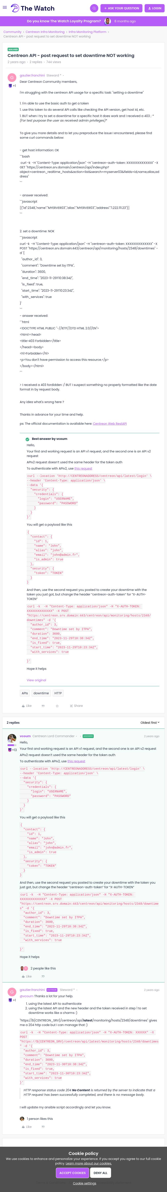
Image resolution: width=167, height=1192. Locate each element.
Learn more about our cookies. (89, 1163)
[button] (4, 9)
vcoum (25, 736)
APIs (25, 693)
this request (83, 468)
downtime (41, 693)
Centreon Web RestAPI (110, 423)
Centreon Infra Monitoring (45, 32)
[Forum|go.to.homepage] (33, 8)
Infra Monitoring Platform (87, 32)
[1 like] (36, 1119)
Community (12, 32)
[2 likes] (38, 968)
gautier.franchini (32, 75)
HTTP (58, 693)
